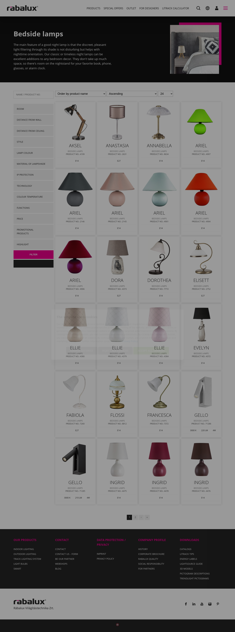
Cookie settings (81, 332)
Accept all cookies (151, 332)
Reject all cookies (115, 332)
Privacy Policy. (130, 322)
